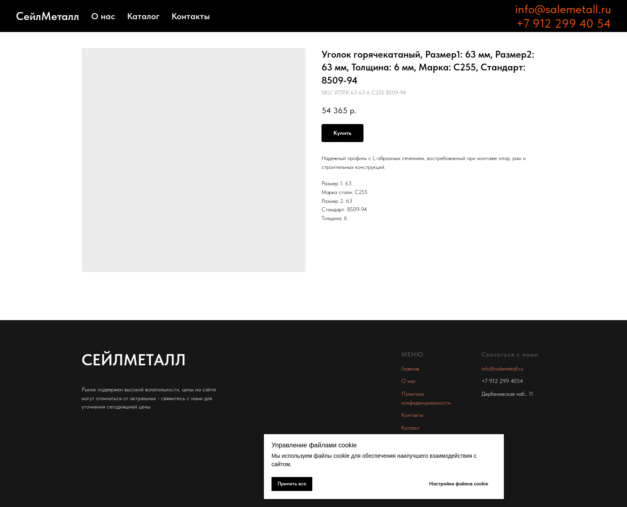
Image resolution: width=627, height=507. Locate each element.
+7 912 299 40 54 (563, 23)
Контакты (191, 16)
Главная (410, 368)
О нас (103, 16)
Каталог (143, 16)
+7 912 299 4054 (502, 381)
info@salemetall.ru (563, 9)
